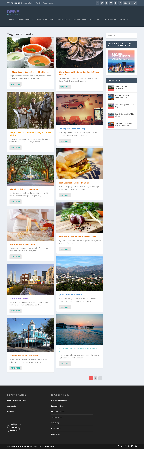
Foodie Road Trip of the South (24, 355)
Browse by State (45, 21)
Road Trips (95, 21)
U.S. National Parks (59, 400)
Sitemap (10, 412)
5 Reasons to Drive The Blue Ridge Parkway (37, 3)
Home (11, 21)
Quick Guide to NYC (19, 298)
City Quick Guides (58, 412)
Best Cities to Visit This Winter (124, 115)
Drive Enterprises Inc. (21, 446)
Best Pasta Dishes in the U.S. (23, 244)
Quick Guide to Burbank (70, 294)
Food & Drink (79, 21)
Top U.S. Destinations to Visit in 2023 (123, 96)
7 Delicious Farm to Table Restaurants (77, 236)
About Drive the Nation (16, 400)
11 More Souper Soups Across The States (29, 72)
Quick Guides (110, 21)
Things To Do (24, 21)
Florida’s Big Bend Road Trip (124, 106)
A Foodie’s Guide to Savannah (24, 189)
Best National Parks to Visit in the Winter (124, 124)
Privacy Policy (50, 446)
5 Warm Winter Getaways (121, 87)
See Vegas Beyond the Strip (72, 128)
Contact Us (11, 406)
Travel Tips (62, 21)
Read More (15, 84)
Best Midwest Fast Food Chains (74, 182)
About (123, 21)
